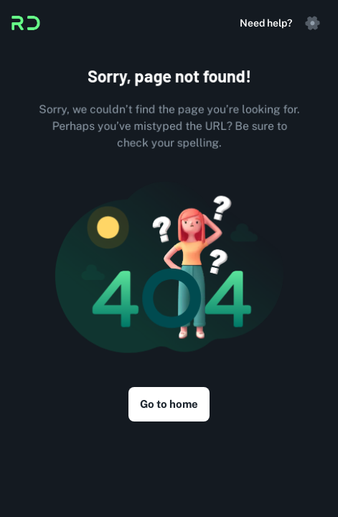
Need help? (266, 23)
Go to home (169, 404)
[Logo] (25, 23)
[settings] (312, 23)
